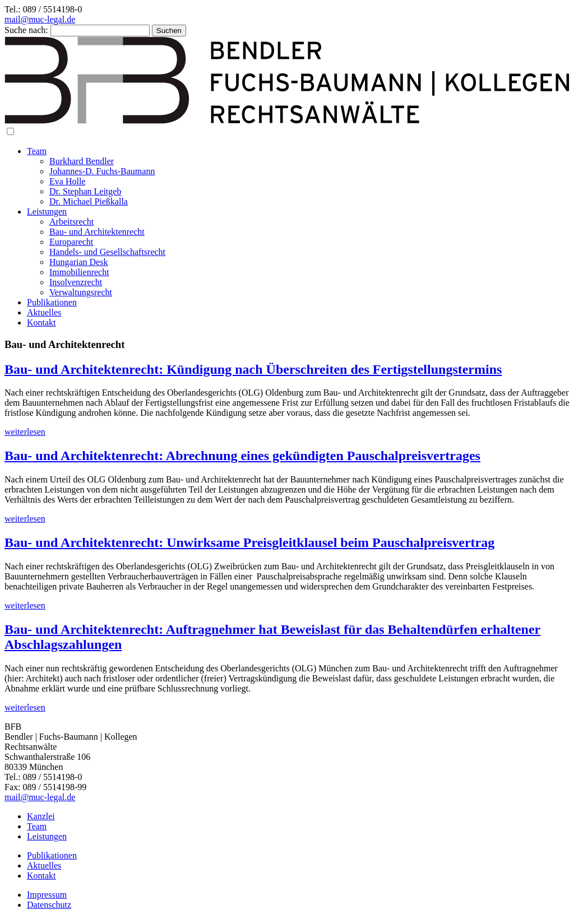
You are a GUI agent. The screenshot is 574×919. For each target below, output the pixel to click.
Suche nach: (26, 30)
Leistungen (47, 211)
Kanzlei (41, 816)
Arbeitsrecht (71, 221)
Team (37, 151)
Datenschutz (49, 904)
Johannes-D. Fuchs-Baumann (102, 171)
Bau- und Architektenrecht (97, 231)
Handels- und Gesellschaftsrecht (107, 252)
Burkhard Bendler (81, 161)
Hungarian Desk (78, 262)
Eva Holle (67, 181)
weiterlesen (24, 432)
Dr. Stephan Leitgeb (85, 191)
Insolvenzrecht (75, 282)
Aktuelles (44, 312)
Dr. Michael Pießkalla (88, 201)
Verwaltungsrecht (80, 292)
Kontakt (41, 322)
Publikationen (52, 302)
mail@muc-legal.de (39, 19)
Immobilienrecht (79, 272)
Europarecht (71, 242)
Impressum (47, 894)
